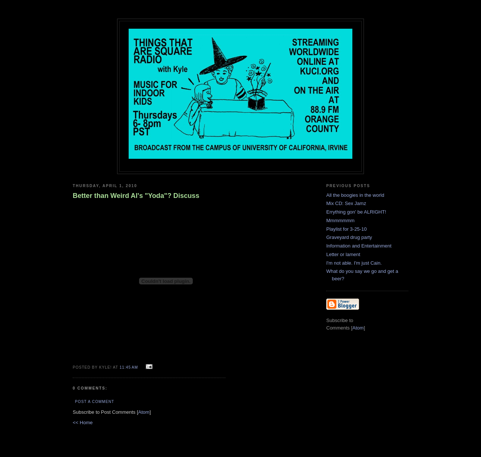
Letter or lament (343, 254)
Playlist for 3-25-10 (346, 229)
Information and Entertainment (359, 246)
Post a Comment (94, 402)
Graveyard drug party (349, 237)
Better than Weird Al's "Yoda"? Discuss (136, 195)
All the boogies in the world (355, 195)
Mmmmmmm (340, 220)
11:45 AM (129, 367)
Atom (144, 412)
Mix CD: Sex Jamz (346, 203)
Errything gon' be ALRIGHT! (356, 212)
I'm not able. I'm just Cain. (354, 263)
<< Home (82, 422)
